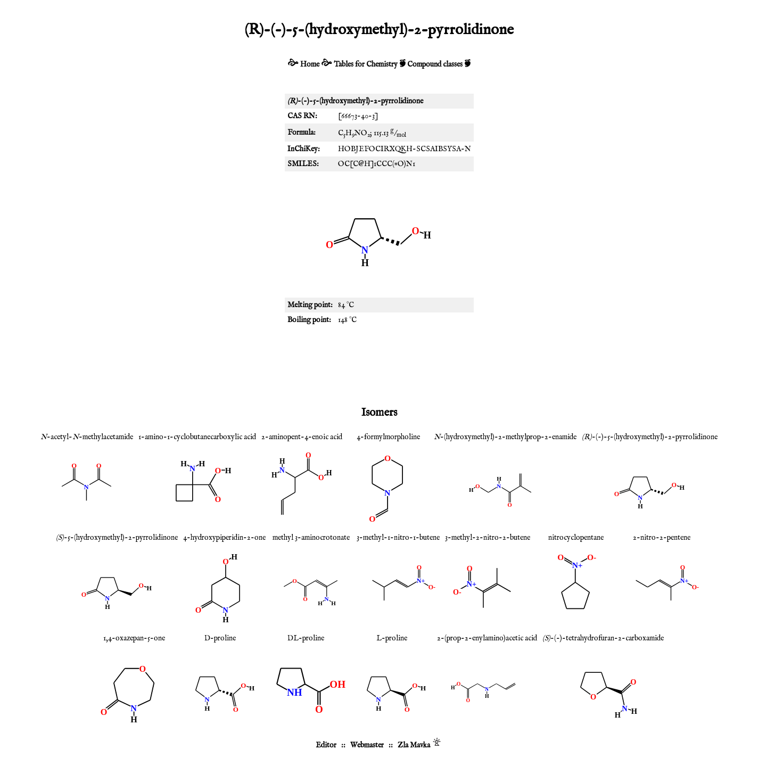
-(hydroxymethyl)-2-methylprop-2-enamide (505, 437)
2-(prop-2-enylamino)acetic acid (487, 638)
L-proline (391, 638)
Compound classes (435, 64)
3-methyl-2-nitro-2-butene (487, 537)
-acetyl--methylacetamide (86, 437)
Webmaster (367, 745)
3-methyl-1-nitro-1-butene (398, 537)
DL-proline (305, 638)
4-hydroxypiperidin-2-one (224, 537)
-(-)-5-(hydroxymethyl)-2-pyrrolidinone (650, 437)
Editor (326, 745)
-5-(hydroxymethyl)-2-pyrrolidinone (117, 537)
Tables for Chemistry (366, 64)
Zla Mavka (414, 745)
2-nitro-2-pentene (661, 537)
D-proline (220, 638)
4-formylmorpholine (388, 437)
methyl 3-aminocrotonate (311, 537)
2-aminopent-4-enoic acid (301, 437)
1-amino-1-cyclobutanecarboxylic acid (197, 437)
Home (309, 64)
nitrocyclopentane (576, 537)
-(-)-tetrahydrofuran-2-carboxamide (603, 638)
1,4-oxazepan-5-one (134, 638)
